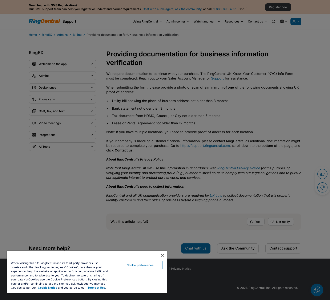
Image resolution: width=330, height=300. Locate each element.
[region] (87, 272)
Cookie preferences (140, 265)
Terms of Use (96, 287)
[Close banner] (162, 255)
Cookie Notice (47, 287)
